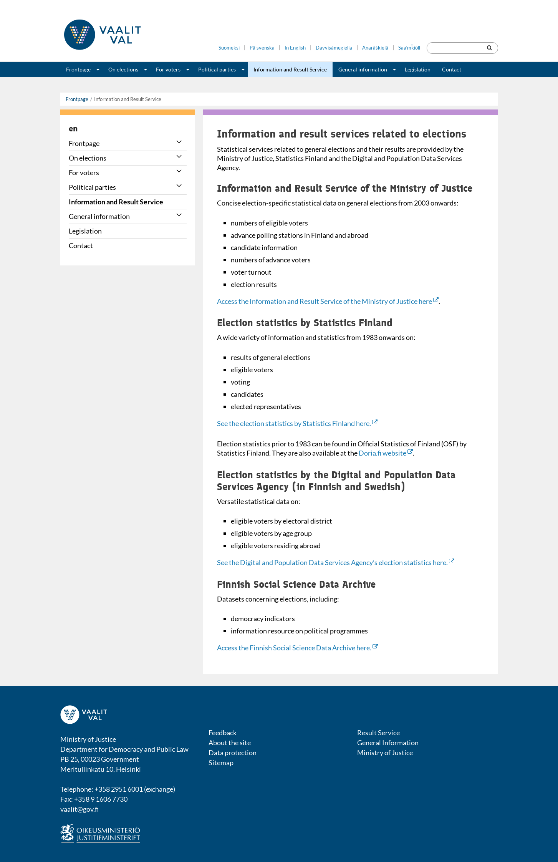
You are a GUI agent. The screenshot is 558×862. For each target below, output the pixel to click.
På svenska (262, 48)
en (73, 128)
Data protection (233, 752)
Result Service (378, 732)
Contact (451, 69)
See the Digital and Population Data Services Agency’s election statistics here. (335, 562)
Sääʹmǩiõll (409, 48)
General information (362, 69)
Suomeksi (229, 48)
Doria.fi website (386, 453)
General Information (388, 742)
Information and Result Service (290, 69)
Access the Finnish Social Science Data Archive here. (297, 647)
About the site (230, 742)
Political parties (217, 69)
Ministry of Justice (385, 752)
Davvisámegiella (334, 48)
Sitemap (221, 762)
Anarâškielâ (375, 48)
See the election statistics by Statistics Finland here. (297, 423)
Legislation (418, 69)
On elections (123, 69)
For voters (168, 69)
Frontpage (78, 69)
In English (295, 48)
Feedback (223, 732)
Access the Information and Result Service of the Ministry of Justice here (328, 301)
